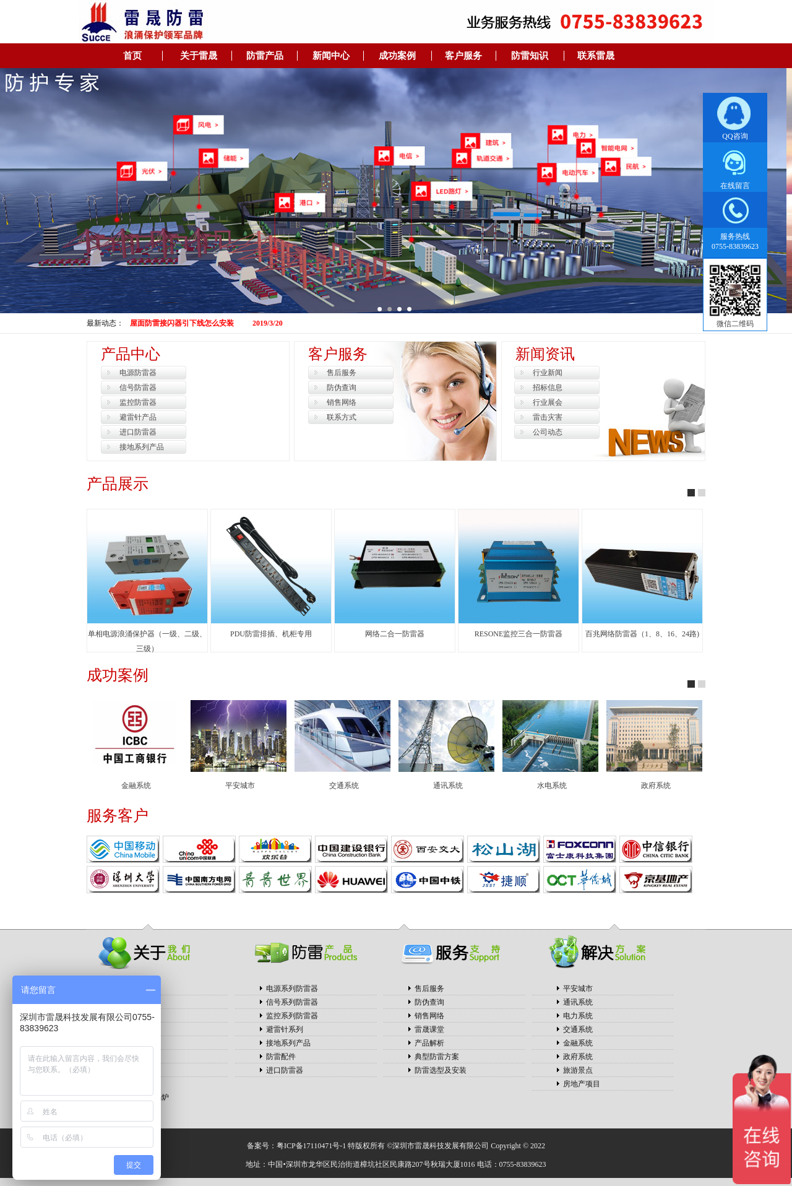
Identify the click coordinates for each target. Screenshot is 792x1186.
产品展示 (117, 483)
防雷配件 (281, 1056)
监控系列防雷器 (292, 1015)
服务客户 (117, 815)
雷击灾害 (547, 417)
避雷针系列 (284, 1029)
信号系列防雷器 (292, 1002)
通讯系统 (448, 785)
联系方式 (341, 417)
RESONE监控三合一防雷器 (519, 634)
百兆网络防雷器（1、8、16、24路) (642, 634)
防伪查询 (341, 387)
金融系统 (136, 785)
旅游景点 (578, 1070)
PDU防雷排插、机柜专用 (271, 634)
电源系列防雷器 (292, 988)
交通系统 (344, 785)
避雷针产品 (138, 417)
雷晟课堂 (429, 1029)
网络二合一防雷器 (394, 634)
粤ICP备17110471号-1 (311, 1145)
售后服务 (341, 372)
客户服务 (338, 354)
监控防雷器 (138, 402)
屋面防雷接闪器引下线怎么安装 (182, 323)
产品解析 (429, 1043)
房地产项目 (581, 1084)
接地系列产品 (141, 447)
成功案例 (117, 675)
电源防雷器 (138, 372)
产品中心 (130, 354)
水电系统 (552, 785)
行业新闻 (547, 372)
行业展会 (547, 402)
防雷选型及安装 (441, 1070)
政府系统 (656, 785)
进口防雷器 (138, 432)
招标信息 (547, 387)
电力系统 (578, 1015)
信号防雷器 (138, 387)
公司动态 (547, 432)
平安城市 (240, 785)
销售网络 (341, 402)
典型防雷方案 (437, 1056)
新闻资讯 (545, 354)
